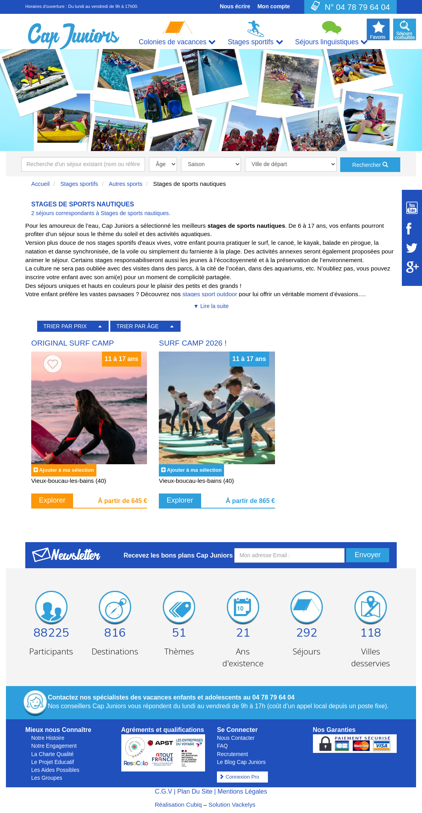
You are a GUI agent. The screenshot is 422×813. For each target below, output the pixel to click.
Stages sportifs (79, 184)
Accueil (40, 184)
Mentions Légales (242, 791)
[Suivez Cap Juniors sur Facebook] (412, 228)
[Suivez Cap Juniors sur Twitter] (412, 248)
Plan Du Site (195, 791)
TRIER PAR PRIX (65, 326)
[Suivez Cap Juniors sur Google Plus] (412, 267)
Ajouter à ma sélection (66, 470)
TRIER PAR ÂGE (138, 326)
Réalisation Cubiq (178, 804)
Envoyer (367, 555)
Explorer (52, 500)
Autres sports (125, 184)
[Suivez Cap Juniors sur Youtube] (412, 208)
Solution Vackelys (232, 804)
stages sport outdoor (211, 294)
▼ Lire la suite (210, 306)
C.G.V (163, 791)
